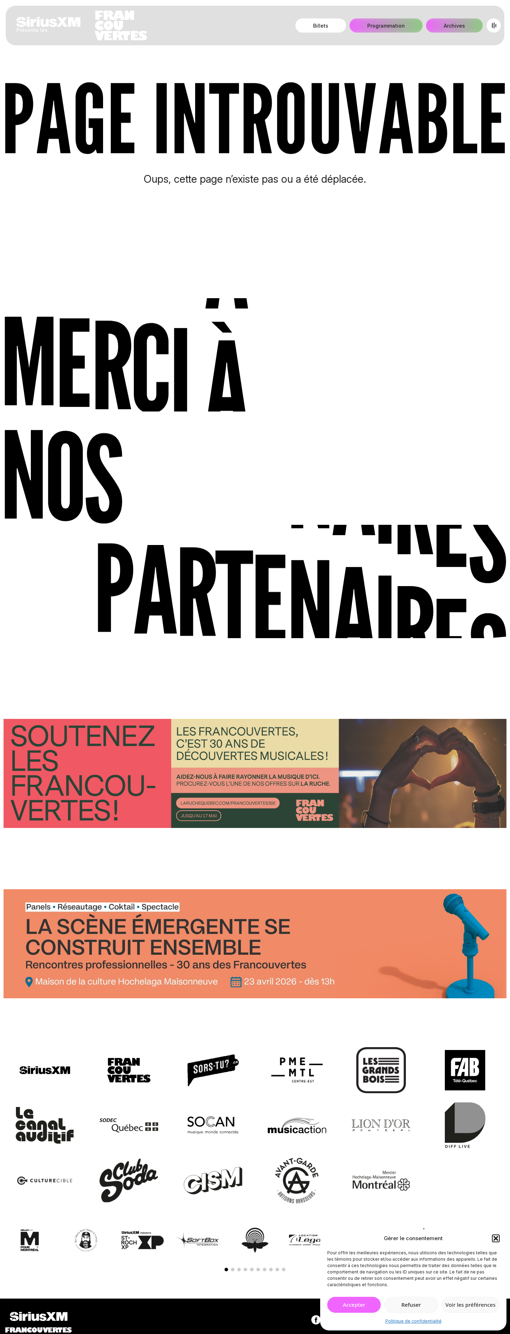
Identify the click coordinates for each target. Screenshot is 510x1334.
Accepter (354, 1304)
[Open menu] (494, 25)
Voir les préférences (470, 1304)
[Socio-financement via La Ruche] (255, 774)
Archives (454, 26)
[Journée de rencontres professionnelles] (255, 945)
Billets (320, 26)
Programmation (386, 26)
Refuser (411, 1304)
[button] (495, 1238)
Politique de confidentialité (413, 1321)
